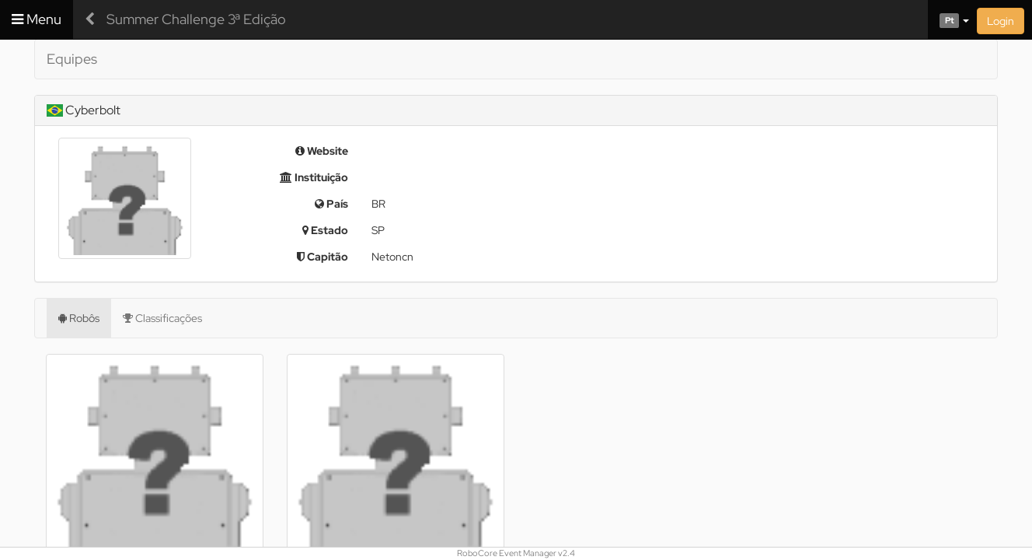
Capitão (322, 257)
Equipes (72, 59)
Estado (325, 230)
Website (321, 151)
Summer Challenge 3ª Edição (196, 19)
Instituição (314, 177)
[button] (948, 19)
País (331, 204)
